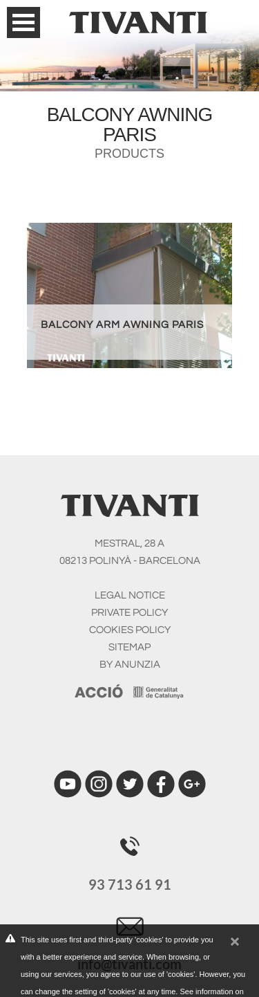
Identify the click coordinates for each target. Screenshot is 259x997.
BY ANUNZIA (129, 664)
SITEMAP (129, 647)
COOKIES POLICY (130, 630)
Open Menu (23, 22)
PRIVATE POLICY (129, 612)
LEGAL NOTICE (130, 595)
